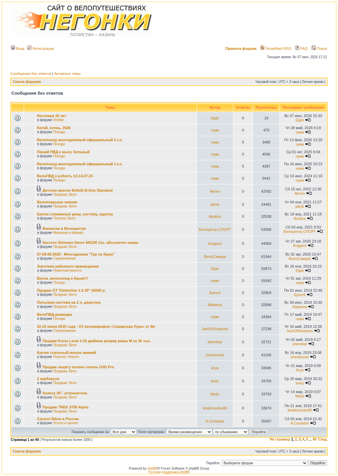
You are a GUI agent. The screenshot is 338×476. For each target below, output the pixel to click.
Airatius (215, 216)
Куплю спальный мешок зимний (66, 353)
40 (314, 439)
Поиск (319, 48)
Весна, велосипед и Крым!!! (62, 278)
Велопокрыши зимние (57, 202)
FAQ (301, 48)
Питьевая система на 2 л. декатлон (69, 302)
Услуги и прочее (65, 423)
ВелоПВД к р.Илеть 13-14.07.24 (65, 176)
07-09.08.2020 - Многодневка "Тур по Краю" (76, 254)
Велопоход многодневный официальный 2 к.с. (80, 140)
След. (323, 439)
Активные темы (67, 74)
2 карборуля (48, 379)
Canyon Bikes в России (58, 419)
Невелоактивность (67, 270)
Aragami (215, 244)
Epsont (215, 293)
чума (215, 130)
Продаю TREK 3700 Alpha (65, 407)
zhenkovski (215, 355)
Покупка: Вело (64, 218)
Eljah (215, 118)
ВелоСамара (215, 257)
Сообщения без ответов (30, 74)
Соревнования (64, 258)
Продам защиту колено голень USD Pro (78, 367)
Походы (59, 132)
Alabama (215, 305)
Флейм (58, 120)
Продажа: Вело (65, 194)
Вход (17, 48)
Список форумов (27, 82)
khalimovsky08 (215, 408)
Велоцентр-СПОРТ (215, 229)
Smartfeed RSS (275, 48)
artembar (215, 342)
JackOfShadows (215, 329)
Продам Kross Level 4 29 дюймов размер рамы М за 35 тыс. (96, 341)
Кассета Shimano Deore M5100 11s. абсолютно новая (90, 243)
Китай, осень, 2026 (54, 128)
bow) (215, 381)
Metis (215, 394)
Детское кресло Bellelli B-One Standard (77, 190)
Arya (215, 368)
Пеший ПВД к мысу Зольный (63, 152)
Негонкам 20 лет (51, 116)
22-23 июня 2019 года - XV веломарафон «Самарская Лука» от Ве (96, 326)
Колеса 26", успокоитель (64, 393)
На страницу (280, 439)
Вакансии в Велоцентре (64, 228)
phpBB (152, 468)
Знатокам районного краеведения (68, 266)
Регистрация (40, 48)
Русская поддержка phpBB (169, 472)
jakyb (215, 204)
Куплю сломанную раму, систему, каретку (75, 214)
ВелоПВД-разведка (54, 314)
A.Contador (215, 421)
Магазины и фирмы (68, 232)
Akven (215, 191)
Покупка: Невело (66, 357)
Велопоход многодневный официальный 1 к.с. (80, 164)
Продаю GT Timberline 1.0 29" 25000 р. (71, 290)
